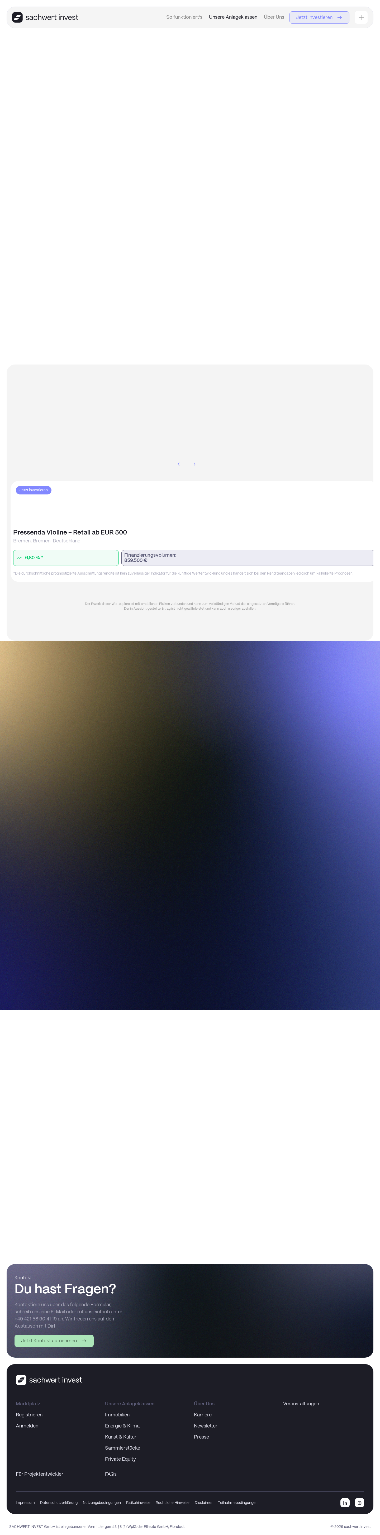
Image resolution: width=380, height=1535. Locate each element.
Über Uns (274, 17)
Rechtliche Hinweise (172, 1503)
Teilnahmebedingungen (238, 1503)
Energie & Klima (122, 1426)
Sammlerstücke (122, 1448)
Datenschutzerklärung (59, 1503)
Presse (201, 1437)
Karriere (203, 1415)
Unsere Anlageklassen (233, 17)
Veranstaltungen (301, 1404)
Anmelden (27, 1426)
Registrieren (29, 1415)
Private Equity (120, 1459)
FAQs (111, 1474)
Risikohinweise (138, 1503)
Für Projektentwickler (39, 1474)
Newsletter (205, 1426)
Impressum (25, 1503)
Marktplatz (28, 1404)
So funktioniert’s (184, 17)
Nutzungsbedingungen (102, 1503)
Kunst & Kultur (120, 1437)
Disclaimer (204, 1503)
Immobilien (117, 1415)
